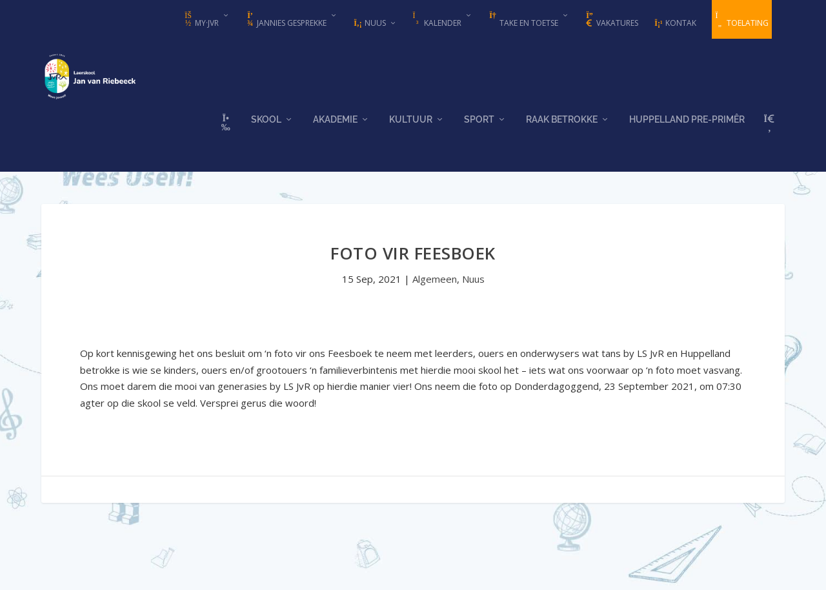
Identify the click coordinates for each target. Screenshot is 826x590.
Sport (479, 130)
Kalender (436, 20)
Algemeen (434, 282)
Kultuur (410, 130)
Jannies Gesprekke (286, 20)
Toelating (742, 20)
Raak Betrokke (562, 130)
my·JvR (201, 20)
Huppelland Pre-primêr (687, 130)
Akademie (335, 130)
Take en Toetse (523, 20)
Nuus (369, 22)
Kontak (675, 22)
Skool (266, 130)
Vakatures (611, 20)
